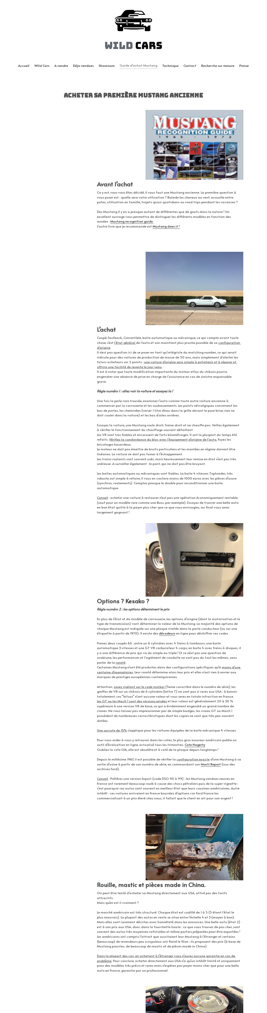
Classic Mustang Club (41, 928)
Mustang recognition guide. (65, 214)
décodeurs (140, 480)
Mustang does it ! (93, 219)
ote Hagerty (138, 606)
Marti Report (34, 630)
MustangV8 (65, 938)
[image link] (133, 20)
